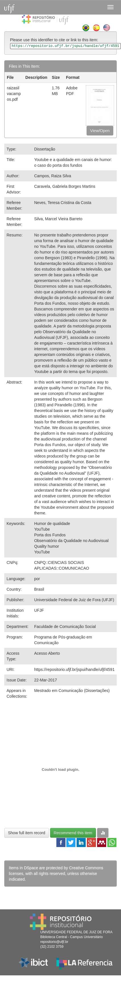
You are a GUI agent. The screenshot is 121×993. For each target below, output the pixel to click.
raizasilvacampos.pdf (14, 94)
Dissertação (44, 149)
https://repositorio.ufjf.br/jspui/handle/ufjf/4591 (74, 669)
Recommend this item (73, 833)
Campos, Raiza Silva (52, 176)
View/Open (100, 130)
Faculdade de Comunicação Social (65, 626)
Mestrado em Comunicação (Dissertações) (72, 690)
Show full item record (26, 833)
